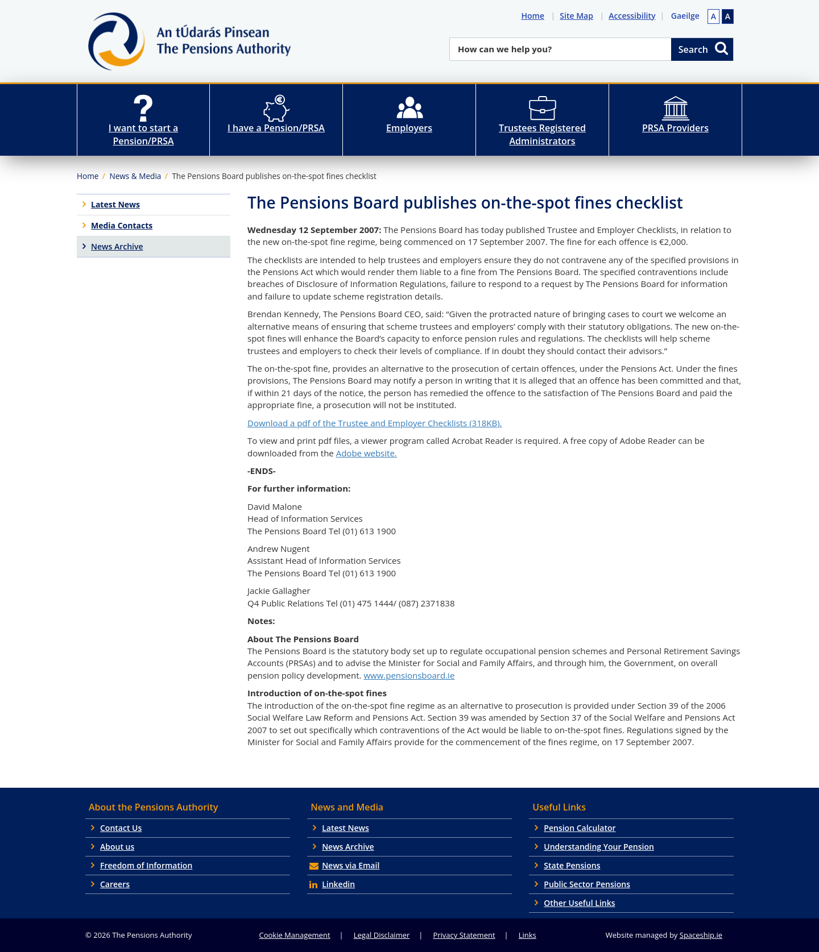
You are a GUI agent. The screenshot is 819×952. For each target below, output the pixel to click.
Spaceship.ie (701, 935)
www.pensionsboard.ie (408, 675)
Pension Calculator (579, 827)
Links (527, 935)
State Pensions (572, 865)
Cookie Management (294, 935)
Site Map (578, 15)
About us (117, 846)
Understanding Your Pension (599, 846)
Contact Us (121, 827)
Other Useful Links (579, 902)
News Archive (348, 846)
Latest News (345, 827)
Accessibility (634, 15)
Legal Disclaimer (382, 935)
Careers (115, 884)
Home (535, 15)
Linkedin (338, 884)
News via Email (350, 865)
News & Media (135, 176)
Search (704, 48)
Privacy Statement (464, 935)
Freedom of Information (146, 865)
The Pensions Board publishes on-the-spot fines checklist (274, 176)
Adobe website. (366, 453)
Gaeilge (685, 15)
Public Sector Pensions (587, 884)
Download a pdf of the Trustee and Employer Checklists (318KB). (374, 423)
